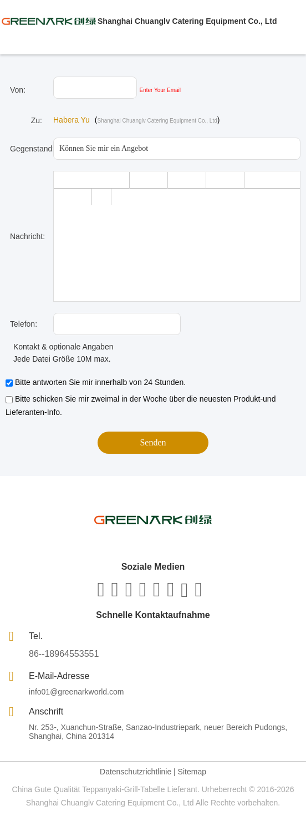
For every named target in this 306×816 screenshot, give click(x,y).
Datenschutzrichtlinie (135, 771)
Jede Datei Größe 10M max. (58, 358)
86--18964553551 (64, 653)
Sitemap (192, 771)
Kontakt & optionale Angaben (59, 346)
